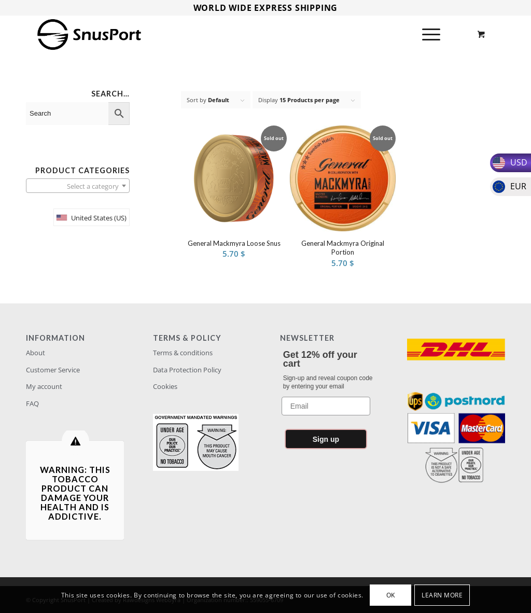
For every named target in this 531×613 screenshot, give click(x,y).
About (35, 352)
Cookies (165, 386)
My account (44, 386)
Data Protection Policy (187, 369)
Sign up (326, 439)
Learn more (442, 595)
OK (390, 595)
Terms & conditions (183, 352)
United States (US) (99, 217)
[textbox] (77, 186)
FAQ (32, 403)
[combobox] (78, 185)
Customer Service (53, 369)
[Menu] (427, 34)
